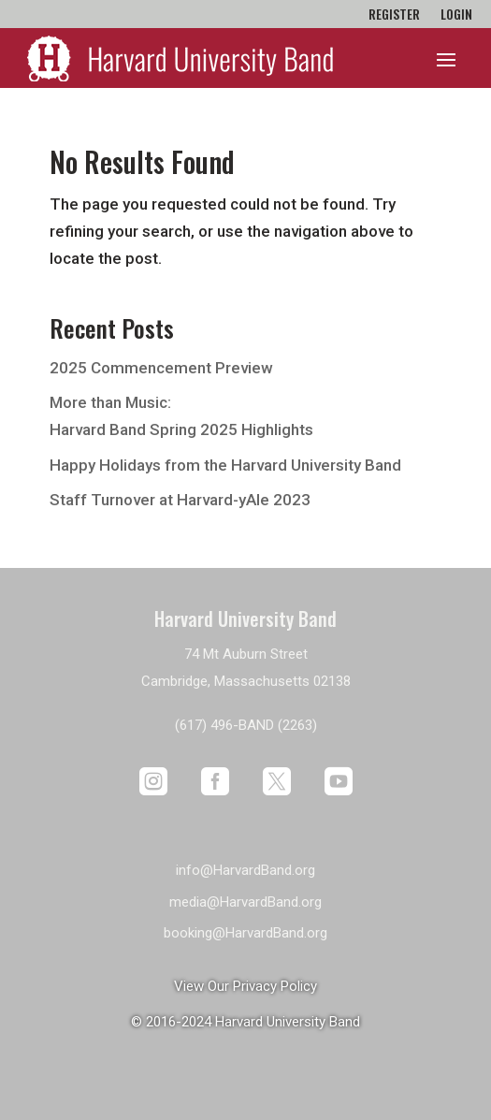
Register (394, 15)
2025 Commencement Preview (161, 367)
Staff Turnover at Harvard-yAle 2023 (180, 499)
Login (456, 15)
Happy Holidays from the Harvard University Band (225, 465)
